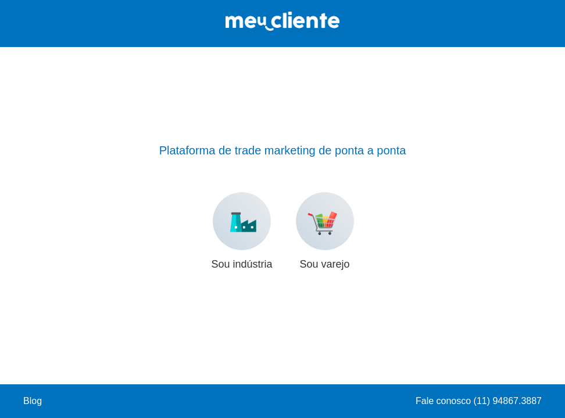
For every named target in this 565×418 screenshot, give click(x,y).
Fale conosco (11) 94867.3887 (479, 401)
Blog (32, 401)
